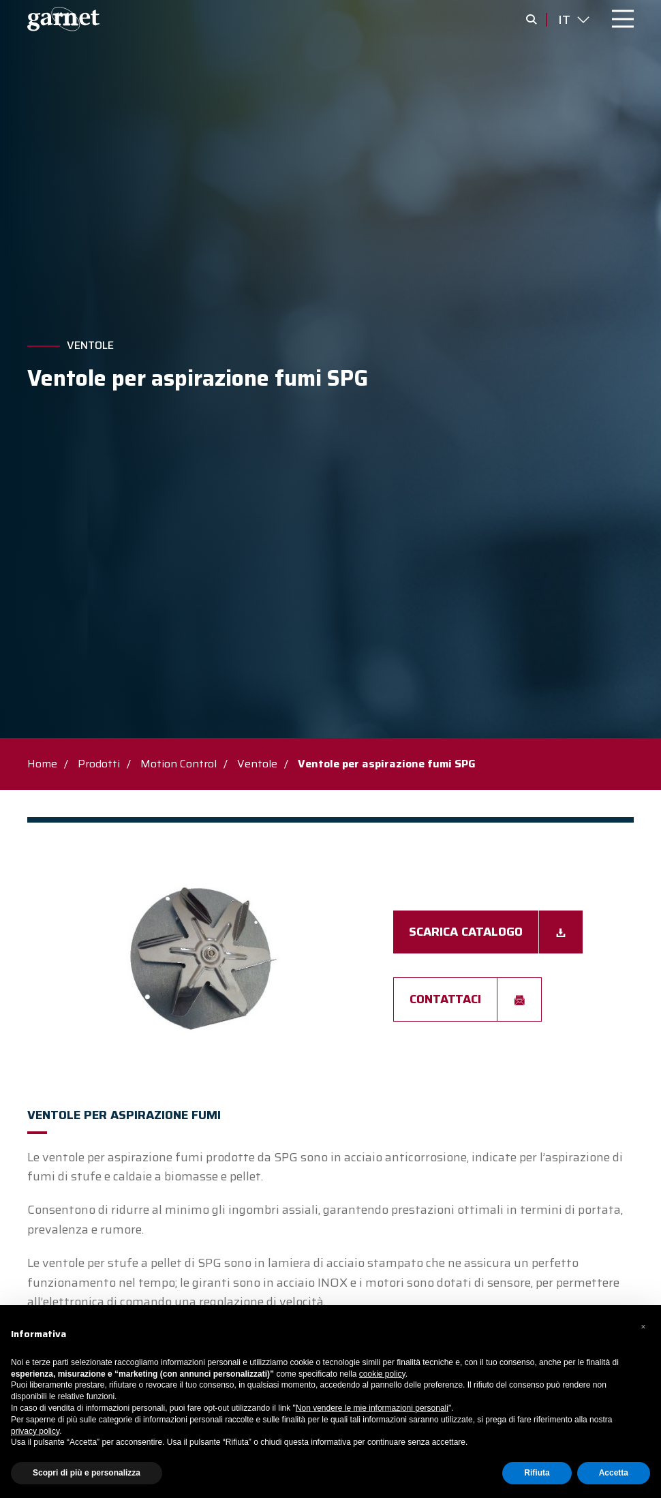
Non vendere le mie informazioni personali (372, 1408)
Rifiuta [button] (536, 1473)
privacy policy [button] (35, 1431)
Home (42, 763)
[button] (643, 1327)
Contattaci (445, 999)
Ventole (90, 345)
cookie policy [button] (382, 1374)
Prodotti (99, 763)
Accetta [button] (613, 1473)
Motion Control (178, 763)
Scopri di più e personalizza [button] (86, 1473)
